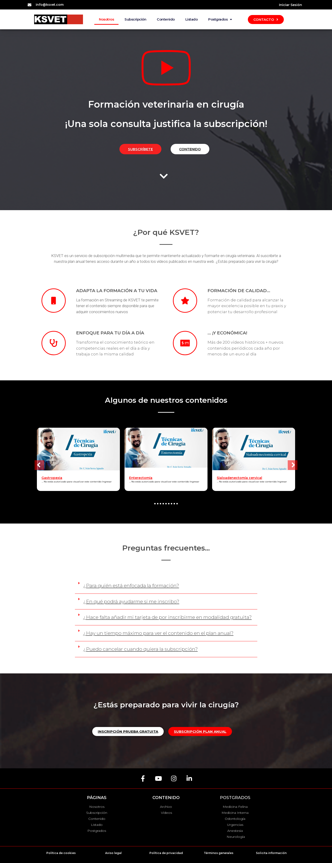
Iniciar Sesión (290, 5)
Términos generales (218, 853)
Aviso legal (113, 853)
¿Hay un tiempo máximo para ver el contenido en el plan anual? (158, 633)
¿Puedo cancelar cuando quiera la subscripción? (140, 649)
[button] (39, 465)
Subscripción (135, 19)
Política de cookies (61, 853)
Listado (191, 19)
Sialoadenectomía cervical (239, 478)
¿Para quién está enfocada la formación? (131, 585)
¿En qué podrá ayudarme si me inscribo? (131, 601)
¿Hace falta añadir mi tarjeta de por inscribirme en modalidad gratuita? (167, 617)
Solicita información (271, 853)
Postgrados (220, 19)
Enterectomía (140, 478)
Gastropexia (52, 478)
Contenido (166, 19)
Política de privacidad (166, 853)
